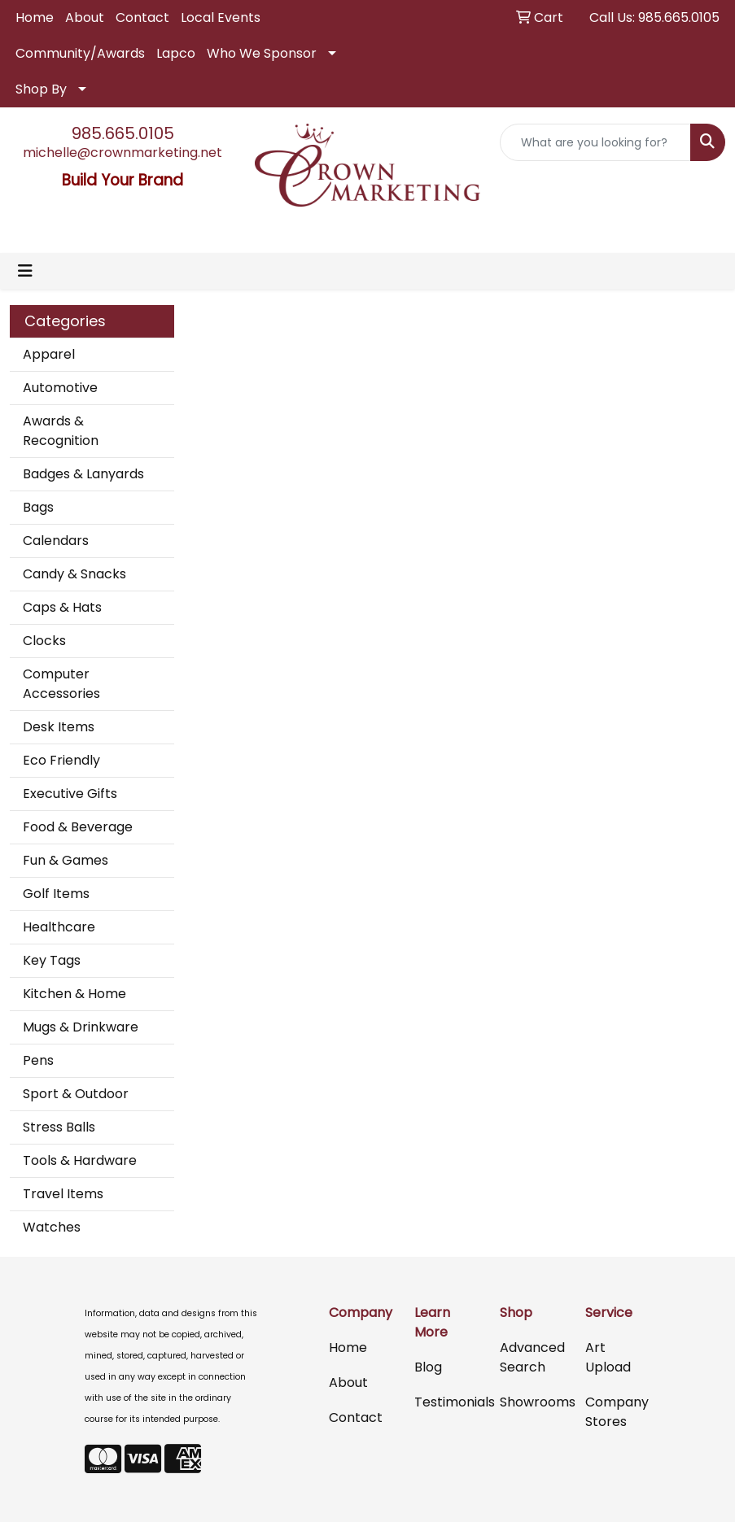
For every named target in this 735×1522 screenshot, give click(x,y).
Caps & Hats (62, 607)
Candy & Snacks (74, 574)
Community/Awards (80, 53)
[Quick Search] (595, 142)
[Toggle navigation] (25, 270)
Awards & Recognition (60, 431)
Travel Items (63, 1193)
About (84, 17)
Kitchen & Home (74, 993)
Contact (142, 17)
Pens (38, 1060)
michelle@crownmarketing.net (122, 152)
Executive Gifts (70, 793)
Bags (38, 507)
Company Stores (617, 1412)
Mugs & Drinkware (80, 1027)
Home (34, 17)
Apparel (49, 354)
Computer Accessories (61, 684)
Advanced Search (532, 1357)
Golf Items (56, 893)
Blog (428, 1367)
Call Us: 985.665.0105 (654, 17)
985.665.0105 (123, 133)
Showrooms (533, 1402)
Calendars (56, 540)
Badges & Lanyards (83, 473)
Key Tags (52, 960)
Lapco (175, 53)
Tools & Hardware (80, 1160)
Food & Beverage (78, 827)
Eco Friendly (61, 760)
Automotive (60, 387)
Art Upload (608, 1357)
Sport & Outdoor (76, 1093)
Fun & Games (65, 860)
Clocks (44, 640)
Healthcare (59, 927)
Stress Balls (59, 1127)
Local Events (220, 17)
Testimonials (447, 1402)
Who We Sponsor (262, 53)
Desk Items (58, 726)
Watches (52, 1227)
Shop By (41, 89)
